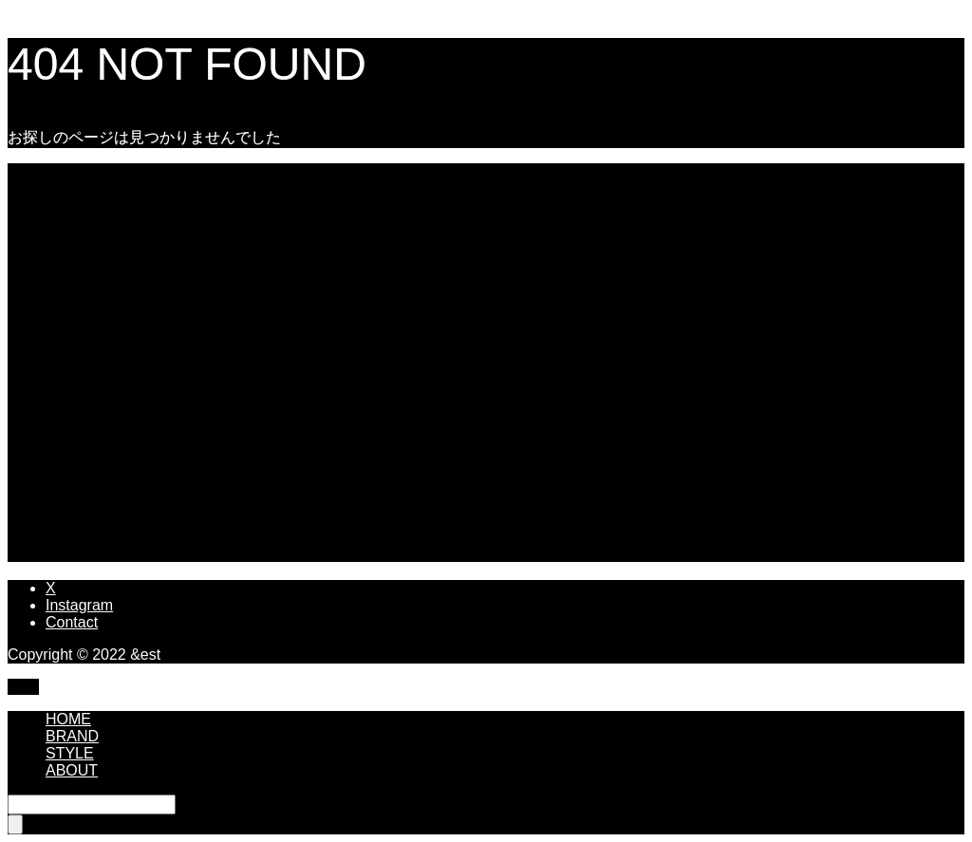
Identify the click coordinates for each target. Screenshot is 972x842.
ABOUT (72, 770)
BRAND (72, 736)
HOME (68, 719)
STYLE (70, 753)
